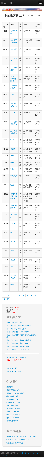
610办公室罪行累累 (13, 402)
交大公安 (13, 251)
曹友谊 (12, 260)
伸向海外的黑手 (12, 421)
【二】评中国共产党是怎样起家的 (18, 326)
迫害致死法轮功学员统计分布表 (17, 440)
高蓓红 (12, 156)
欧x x (12, 285)
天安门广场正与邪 (13, 412)
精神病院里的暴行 (13, 405)
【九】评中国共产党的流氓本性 (17, 349)
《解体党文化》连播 (13, 371)
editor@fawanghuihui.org (30, 453)
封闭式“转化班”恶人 (13, 78)
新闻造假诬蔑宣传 (13, 408)
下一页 (6, 299)
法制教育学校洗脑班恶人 (13, 196)
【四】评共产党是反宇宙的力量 (17, 332)
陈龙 (12, 232)
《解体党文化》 (12, 368)
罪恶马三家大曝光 (13, 418)
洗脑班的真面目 (12, 399)
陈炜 (12, 162)
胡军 (12, 140)
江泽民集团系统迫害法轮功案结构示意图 (21, 437)
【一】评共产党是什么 (14, 323)
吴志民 (12, 113)
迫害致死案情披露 (13, 390)
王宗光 (12, 242)
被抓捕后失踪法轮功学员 (15, 393)
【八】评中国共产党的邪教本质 (17, 346)
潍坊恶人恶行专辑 (13, 415)
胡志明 (12, 94)
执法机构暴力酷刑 (13, 396)
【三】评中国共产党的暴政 (16, 329)
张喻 (12, 169)
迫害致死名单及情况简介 (15, 443)
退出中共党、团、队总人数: (16, 359)
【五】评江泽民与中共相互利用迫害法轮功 (21, 336)
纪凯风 (12, 223)
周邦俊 (12, 149)
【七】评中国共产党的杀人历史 (17, 343)
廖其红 (12, 266)
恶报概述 (9, 387)
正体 (10, 3)
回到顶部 (4, 455)
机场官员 (13, 176)
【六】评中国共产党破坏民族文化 (18, 340)
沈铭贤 (12, 185)
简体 (3, 3)
